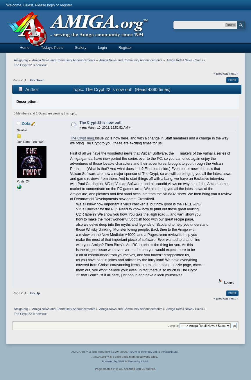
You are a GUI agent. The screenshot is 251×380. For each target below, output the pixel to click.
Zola (26, 123)
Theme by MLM (138, 361)
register (66, 5)
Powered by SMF (113, 361)
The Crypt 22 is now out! (101, 123)
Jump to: (173, 325)
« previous (221, 73)
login (51, 5)
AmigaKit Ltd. (169, 351)
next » (234, 73)
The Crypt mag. (82, 138)
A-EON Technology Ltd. (143, 351)
